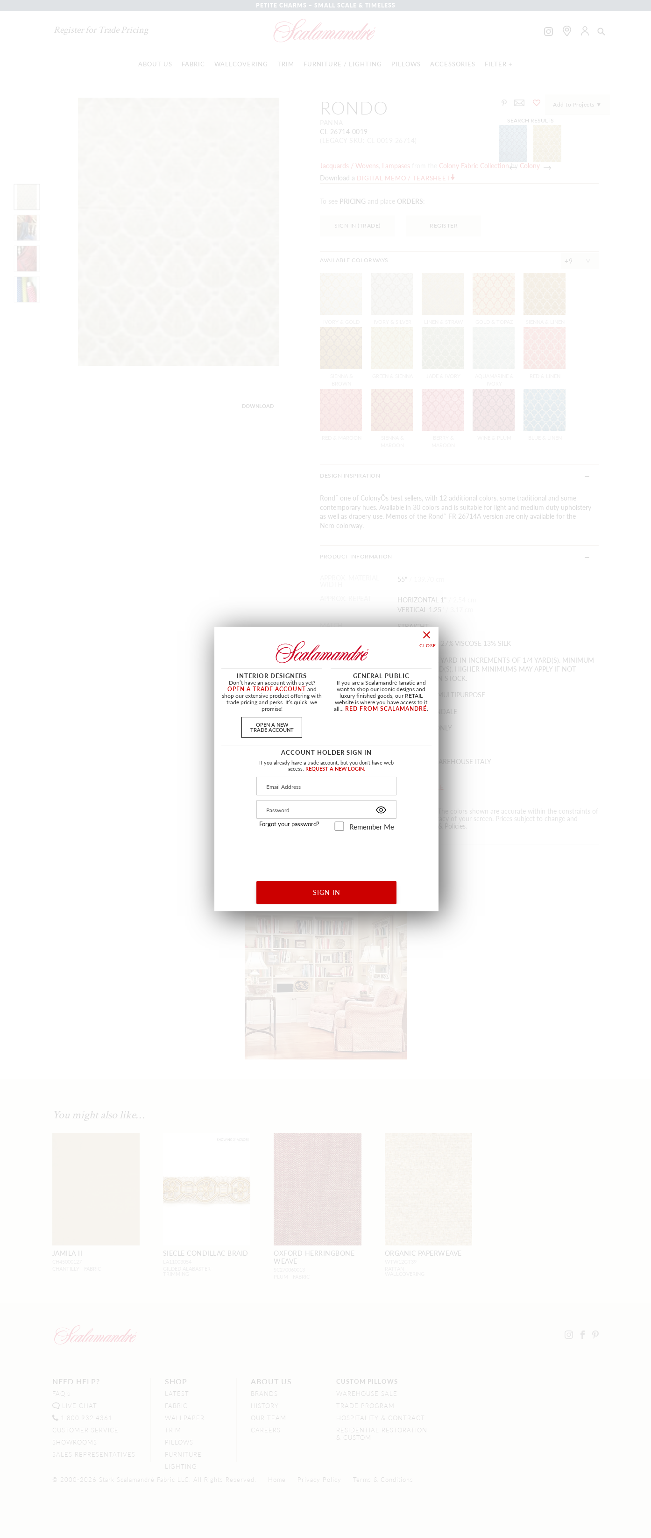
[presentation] (326, 853)
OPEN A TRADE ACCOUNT (266, 689)
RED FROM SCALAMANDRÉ (386, 709)
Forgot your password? (289, 824)
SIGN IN (326, 892)
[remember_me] (339, 826)
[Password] (326, 809)
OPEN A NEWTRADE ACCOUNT (272, 727)
